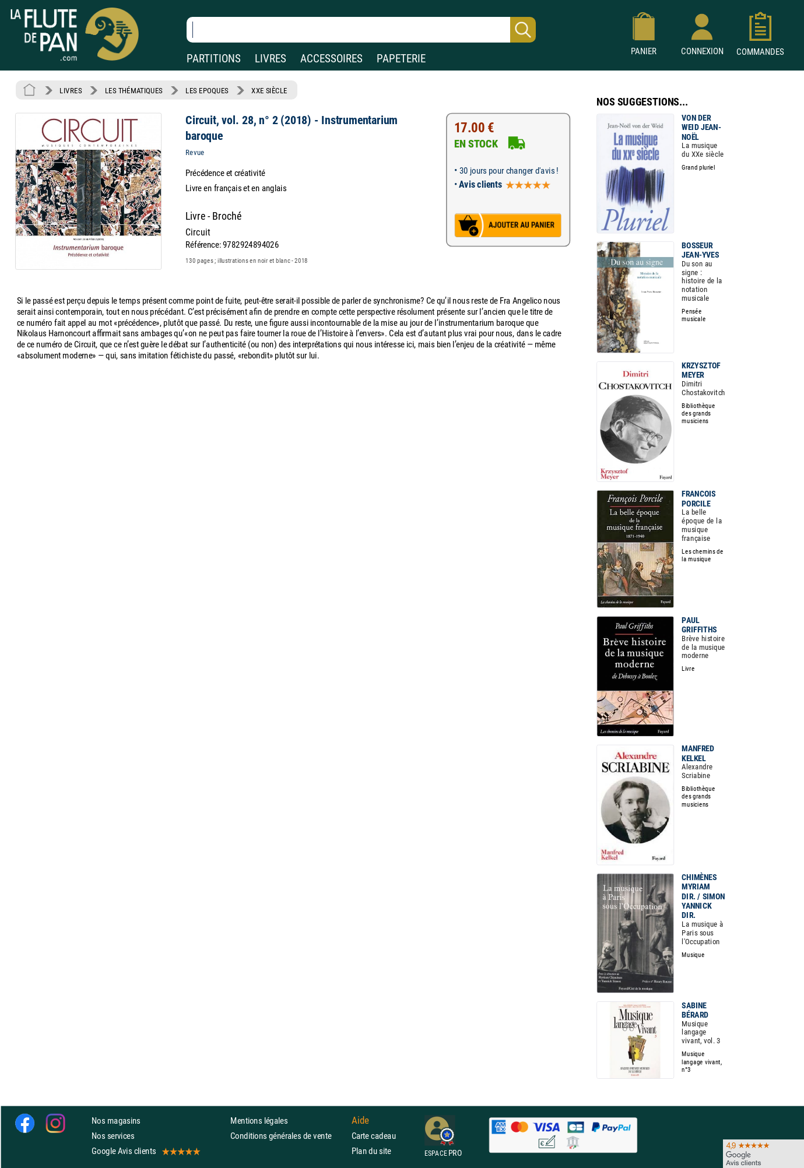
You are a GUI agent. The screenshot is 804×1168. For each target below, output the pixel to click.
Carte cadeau (374, 1136)
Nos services (113, 1136)
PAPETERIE (401, 58)
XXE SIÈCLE (269, 90)
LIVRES (270, 58)
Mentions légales (258, 1120)
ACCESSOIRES (331, 58)
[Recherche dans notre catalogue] (361, 30)
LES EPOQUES (207, 90)
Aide (360, 1121)
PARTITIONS (214, 58)
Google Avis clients (145, 1151)
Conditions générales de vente (288, 1136)
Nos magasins (116, 1120)
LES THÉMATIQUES (134, 90)
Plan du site (371, 1151)
